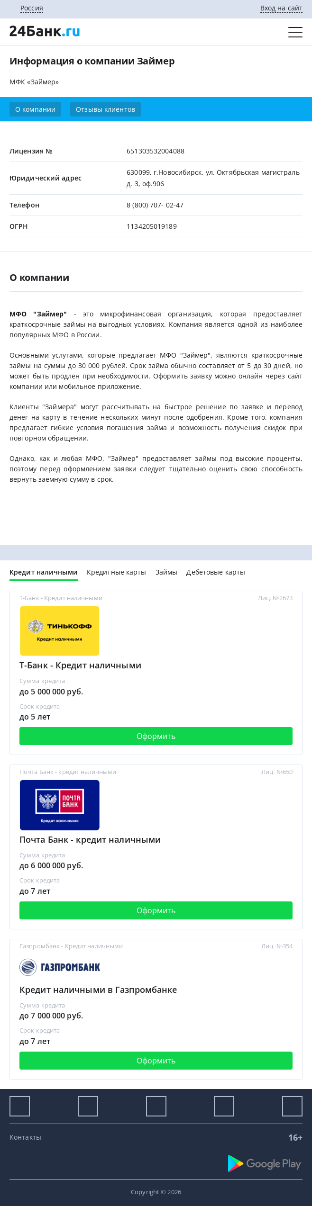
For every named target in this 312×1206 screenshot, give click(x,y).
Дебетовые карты (215, 571)
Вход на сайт (281, 7)
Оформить (156, 736)
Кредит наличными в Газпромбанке (98, 989)
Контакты (25, 1137)
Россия (31, 7)
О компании (35, 109)
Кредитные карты (117, 571)
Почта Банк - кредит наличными (90, 839)
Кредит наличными (43, 571)
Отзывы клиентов (105, 109)
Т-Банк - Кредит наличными (80, 665)
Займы (167, 571)
